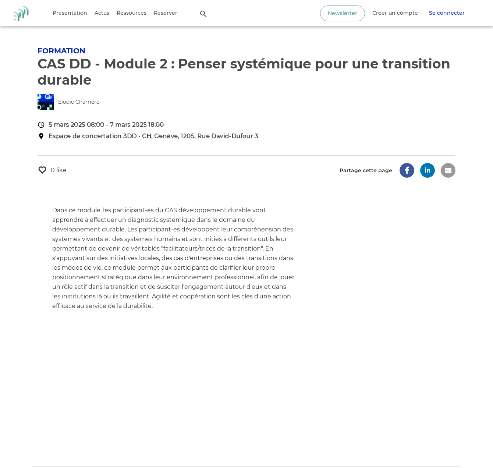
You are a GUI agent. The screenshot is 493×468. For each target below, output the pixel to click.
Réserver (165, 13)
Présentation (70, 13)
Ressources (131, 13)
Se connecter (447, 13)
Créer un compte (395, 13)
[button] (407, 170)
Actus (102, 13)
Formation (61, 50)
